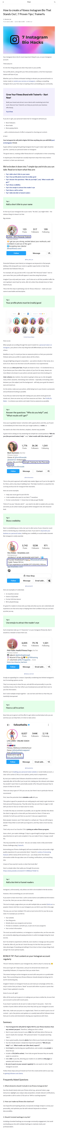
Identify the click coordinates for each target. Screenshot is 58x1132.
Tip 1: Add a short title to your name (18, 174)
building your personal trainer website (25, 772)
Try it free (9, 112)
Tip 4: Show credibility (13, 185)
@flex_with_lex (29, 259)
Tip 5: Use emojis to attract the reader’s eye (20, 187)
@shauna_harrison (29, 674)
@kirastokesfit (29, 586)
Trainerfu (20, 845)
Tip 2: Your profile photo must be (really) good (21, 177)
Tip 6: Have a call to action (14, 190)
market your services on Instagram (24, 81)
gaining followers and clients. (14, 1073)
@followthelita (29, 768)
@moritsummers (29, 477)
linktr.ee (49, 904)
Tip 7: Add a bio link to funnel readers (18, 193)
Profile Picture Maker (29, 337)
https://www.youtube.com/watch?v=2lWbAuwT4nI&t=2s (20, 871)
